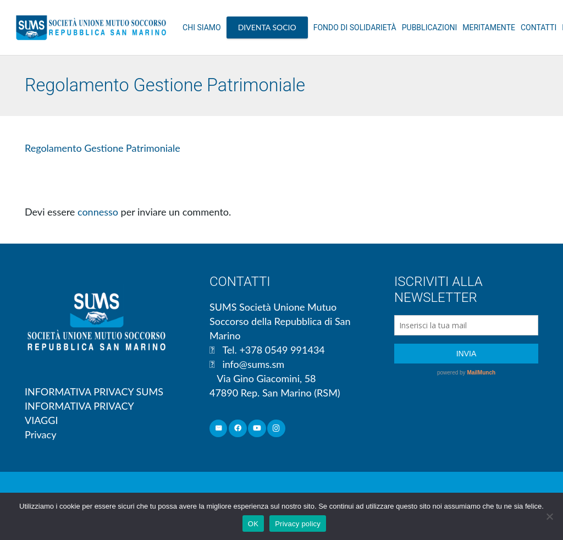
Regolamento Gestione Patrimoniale (102, 148)
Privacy (40, 434)
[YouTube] (257, 429)
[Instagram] (276, 429)
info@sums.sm (253, 364)
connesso (98, 212)
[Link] (91, 27)
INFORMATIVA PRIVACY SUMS (94, 391)
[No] (549, 516)
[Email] (218, 429)
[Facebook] (238, 429)
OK (253, 524)
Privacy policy (298, 524)
